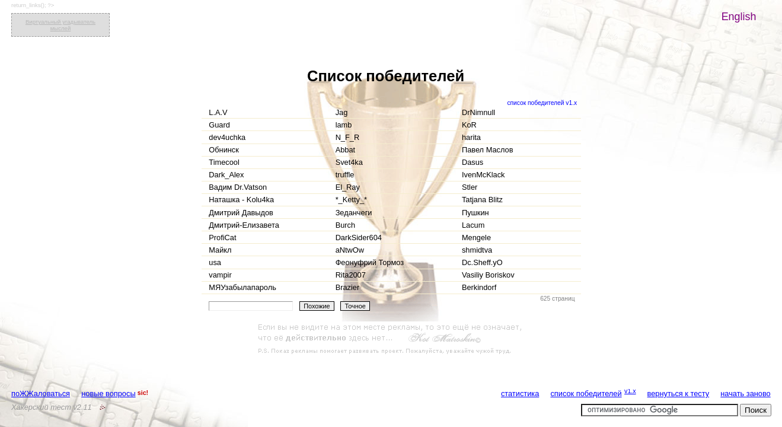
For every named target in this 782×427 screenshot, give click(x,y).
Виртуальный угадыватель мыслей (60, 24)
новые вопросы (108, 393)
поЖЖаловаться (40, 393)
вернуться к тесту (678, 393)
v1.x (630, 390)
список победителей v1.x (542, 103)
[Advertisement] (391, 339)
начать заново (745, 393)
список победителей (585, 393)
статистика (520, 393)
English (739, 17)
